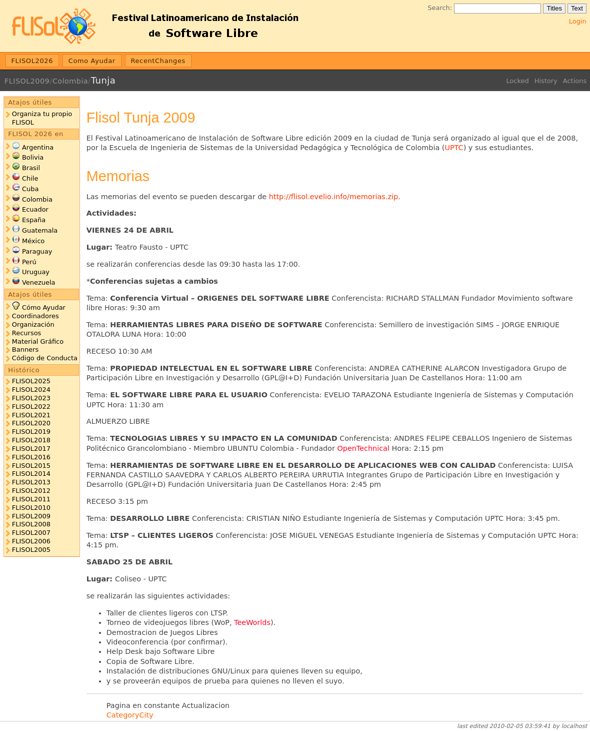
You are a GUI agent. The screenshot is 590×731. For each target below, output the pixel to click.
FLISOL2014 (31, 473)
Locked (517, 81)
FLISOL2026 (33, 61)
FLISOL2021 (31, 415)
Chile (30, 178)
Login (577, 21)
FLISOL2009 (27, 81)
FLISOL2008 (31, 524)
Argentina (38, 147)
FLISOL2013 (31, 482)
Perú (29, 262)
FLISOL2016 (31, 457)
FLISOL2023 (31, 398)
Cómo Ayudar (44, 307)
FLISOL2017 (31, 448)
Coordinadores (35, 316)
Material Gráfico (38, 341)
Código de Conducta (45, 358)
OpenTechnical (363, 448)
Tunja (103, 80)
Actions (574, 81)
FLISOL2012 (31, 490)
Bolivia (33, 157)
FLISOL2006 (31, 541)
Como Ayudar (92, 61)
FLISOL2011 (31, 499)
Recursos (26, 333)
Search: (440, 8)
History (546, 81)
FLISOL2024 (31, 389)
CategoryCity (130, 715)
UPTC (453, 148)
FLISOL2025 (31, 381)
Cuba (30, 189)
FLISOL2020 (31, 423)
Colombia (70, 81)
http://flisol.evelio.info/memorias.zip (333, 197)
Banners (25, 349)
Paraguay (37, 251)
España (34, 220)
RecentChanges (158, 61)
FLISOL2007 (31, 532)
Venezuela (39, 282)
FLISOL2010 (31, 507)
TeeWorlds (252, 622)
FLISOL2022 (31, 406)
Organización (33, 324)
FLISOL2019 (31, 431)
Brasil (31, 168)
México (33, 241)
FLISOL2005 (31, 549)
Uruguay (36, 272)
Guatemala (40, 230)
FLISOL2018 (31, 440)
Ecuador (35, 209)
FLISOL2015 (31, 465)
